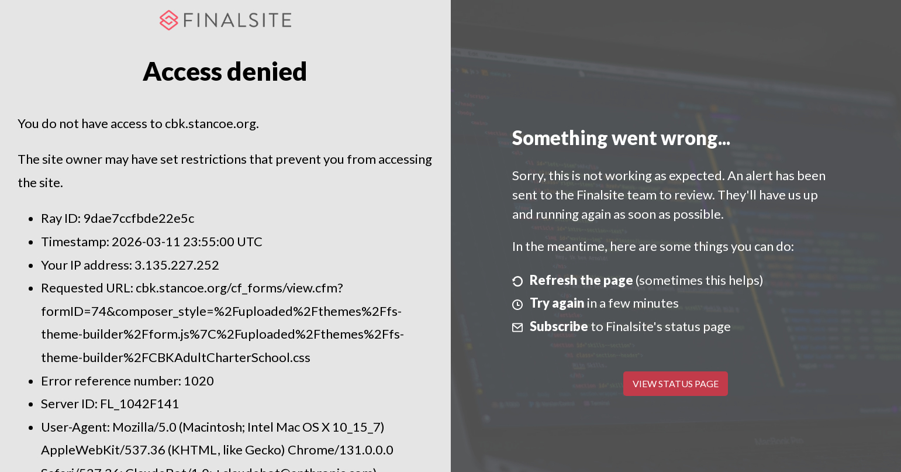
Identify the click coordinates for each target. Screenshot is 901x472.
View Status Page (676, 383)
